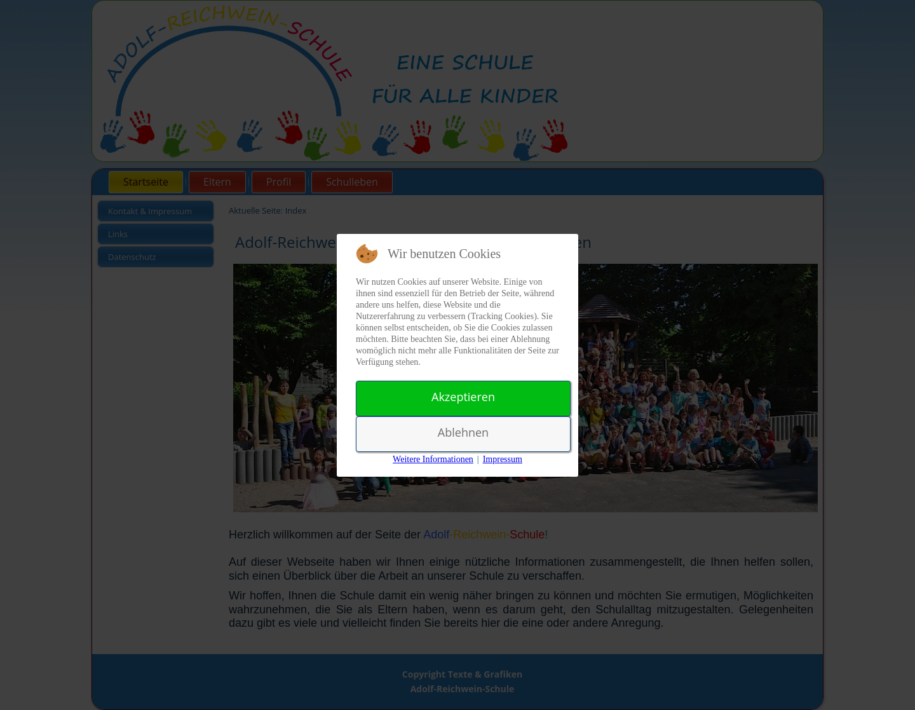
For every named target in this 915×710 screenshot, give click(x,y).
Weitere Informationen (433, 459)
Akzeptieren (463, 396)
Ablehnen (463, 432)
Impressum (502, 459)
